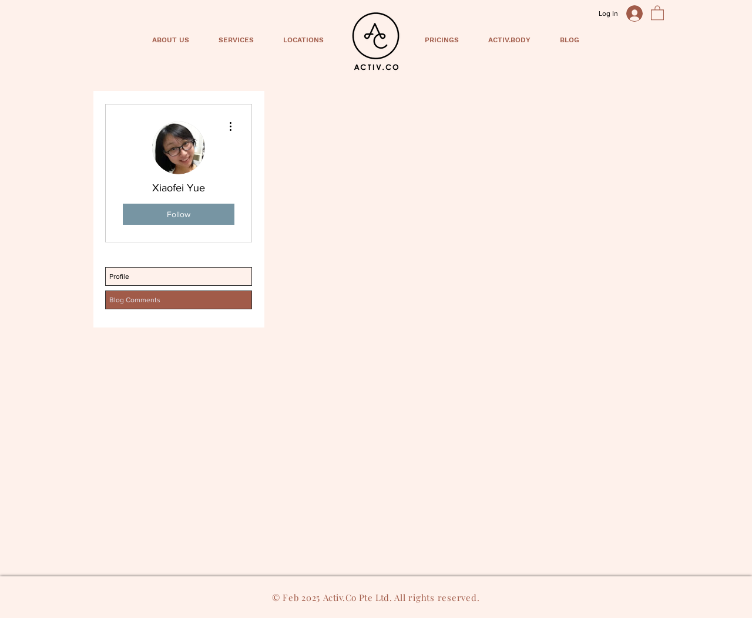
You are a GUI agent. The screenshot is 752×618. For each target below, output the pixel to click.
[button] (657, 12)
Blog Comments (134, 300)
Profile (119, 276)
